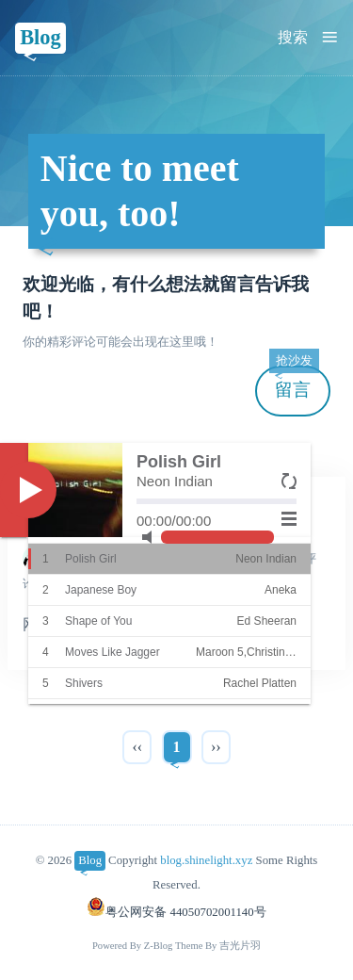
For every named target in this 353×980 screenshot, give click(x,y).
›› (216, 747)
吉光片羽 (240, 945)
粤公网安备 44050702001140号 (176, 912)
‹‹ (137, 747)
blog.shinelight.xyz (206, 860)
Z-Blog (158, 945)
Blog (40, 37)
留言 (293, 383)
